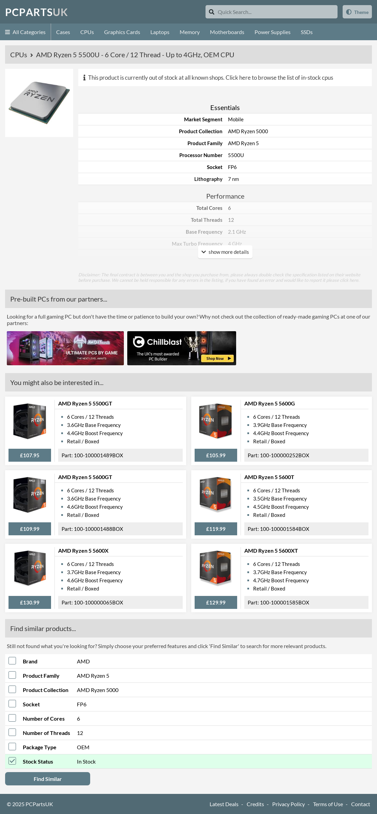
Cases (63, 32)
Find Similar (48, 778)
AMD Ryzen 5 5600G (269, 403)
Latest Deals (224, 804)
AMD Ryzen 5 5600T (269, 477)
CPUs (87, 32)
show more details (225, 252)
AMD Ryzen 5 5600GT (85, 477)
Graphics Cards (122, 32)
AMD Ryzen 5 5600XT (271, 550)
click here (349, 280)
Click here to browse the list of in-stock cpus (279, 77)
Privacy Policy (288, 804)
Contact (360, 804)
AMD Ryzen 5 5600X (83, 550)
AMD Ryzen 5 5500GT (85, 403)
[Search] (212, 11)
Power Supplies (273, 32)
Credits (255, 804)
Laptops (159, 32)
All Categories (25, 32)
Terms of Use (328, 804)
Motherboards (227, 32)
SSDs (307, 32)
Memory (190, 32)
